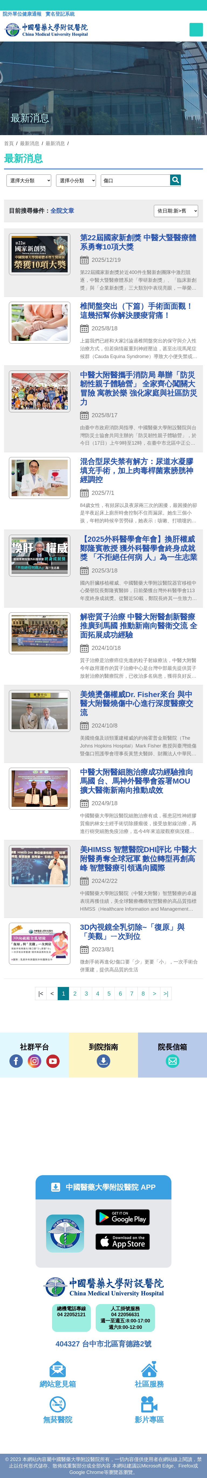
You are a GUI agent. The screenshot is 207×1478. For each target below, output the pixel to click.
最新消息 (55, 143)
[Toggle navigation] (196, 29)
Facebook (16, 1061)
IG (34, 1061)
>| (165, 993)
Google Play (122, 1217)
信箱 (172, 1061)
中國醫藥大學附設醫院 (103, 1287)
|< (40, 993)
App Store (122, 1241)
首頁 (9, 143)
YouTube (53, 1061)
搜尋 (175, 179)
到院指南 (103, 1061)
